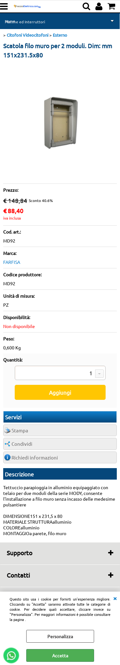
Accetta (60, 655)
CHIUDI (115, 598)
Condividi (22, 444)
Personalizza (60, 636)
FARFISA (11, 262)
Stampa (20, 430)
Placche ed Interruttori (25, 21)
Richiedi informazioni (35, 457)
